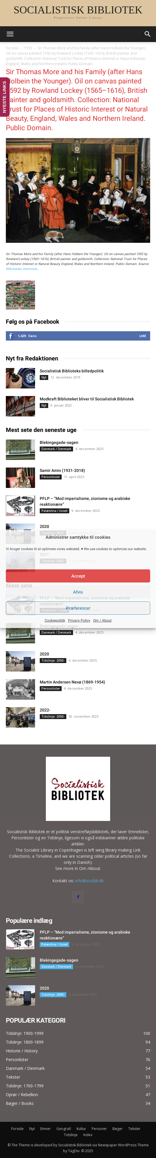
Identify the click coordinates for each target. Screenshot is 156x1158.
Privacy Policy (79, 620)
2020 (44, 526)
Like (142, 336)
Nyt (43, 377)
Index (87, 1134)
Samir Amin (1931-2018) (62, 470)
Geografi (63, 1128)
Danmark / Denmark (56, 449)
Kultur (81, 1128)
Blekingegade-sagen (59, 442)
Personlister (50, 477)
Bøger (117, 1128)
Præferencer (78, 608)
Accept (78, 576)
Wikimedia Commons (21, 269)
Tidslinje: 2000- (53, 660)
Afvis (78, 592)
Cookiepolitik (55, 620)
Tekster (134, 1128)
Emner (45, 1128)
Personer (99, 1128)
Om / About (102, 620)
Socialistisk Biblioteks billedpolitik (72, 371)
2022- (45, 710)
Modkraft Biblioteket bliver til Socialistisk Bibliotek (87, 399)
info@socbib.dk (89, 880)
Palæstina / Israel (54, 511)
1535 (28, 48)
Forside (12, 48)
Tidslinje (71, 1134)
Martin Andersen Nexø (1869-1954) (72, 682)
